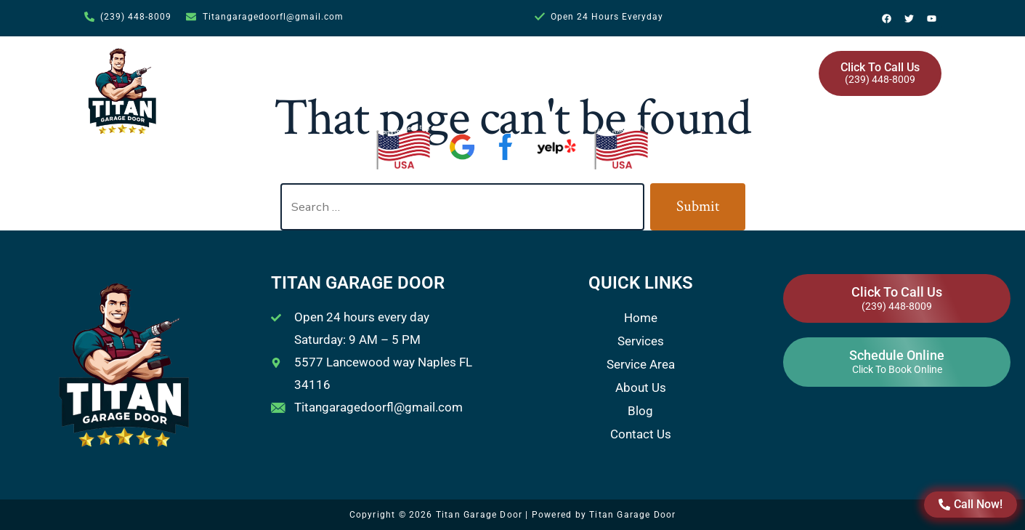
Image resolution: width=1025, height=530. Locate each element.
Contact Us (765, 67)
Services (457, 67)
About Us (639, 67)
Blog (699, 67)
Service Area (552, 67)
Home (386, 67)
